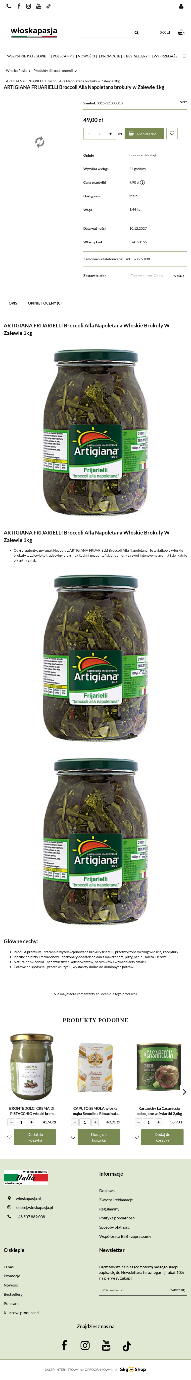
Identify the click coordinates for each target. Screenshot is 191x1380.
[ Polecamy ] (62, 56)
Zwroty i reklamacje (116, 1199)
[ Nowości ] (86, 56)
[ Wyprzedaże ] (165, 56)
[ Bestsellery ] (136, 56)
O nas (9, 1266)
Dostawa (107, 1190)
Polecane (11, 1303)
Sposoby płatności (115, 1227)
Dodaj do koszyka (35, 1137)
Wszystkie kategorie (26, 56)
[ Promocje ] (110, 56)
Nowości (11, 1285)
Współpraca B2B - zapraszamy (125, 1236)
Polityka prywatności (117, 1217)
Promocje (12, 1275)
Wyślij (178, 275)
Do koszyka (142, 133)
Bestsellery (13, 1294)
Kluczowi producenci (21, 1312)
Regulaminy (109, 1208)
